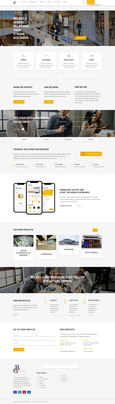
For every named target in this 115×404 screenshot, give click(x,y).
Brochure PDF (91, 2)
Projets (42, 2)
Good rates (20, 164)
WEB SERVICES (68, 139)
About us (15, 314)
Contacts (80, 38)
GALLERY (64, 377)
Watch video (16, 129)
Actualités (57, 2)
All (95, 230)
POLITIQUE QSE (42, 387)
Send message (18, 349)
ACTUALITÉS (65, 379)
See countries (18, 102)
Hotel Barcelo (91, 252)
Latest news (96, 38)
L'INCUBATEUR (46, 254)
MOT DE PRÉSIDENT (43, 379)
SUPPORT (46, 139)
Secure (96, 164)
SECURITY (90, 139)
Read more (48, 102)
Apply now (57, 286)
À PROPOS (41, 381)
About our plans (89, 154)
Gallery (49, 2)
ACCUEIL (24, 2)
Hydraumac (69, 249)
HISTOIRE (41, 383)
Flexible (77, 164)
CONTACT (64, 382)
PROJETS (64, 375)
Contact (65, 2)
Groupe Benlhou (33, 2)
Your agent (59, 164)
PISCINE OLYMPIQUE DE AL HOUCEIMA (23, 253)
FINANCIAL (24, 139)
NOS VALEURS (42, 385)
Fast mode (39, 164)
